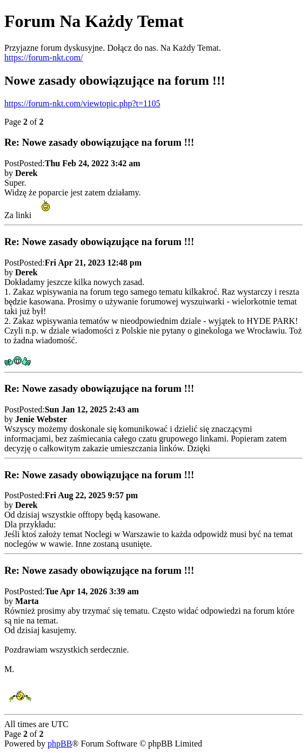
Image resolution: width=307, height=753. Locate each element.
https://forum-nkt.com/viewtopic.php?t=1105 (82, 103)
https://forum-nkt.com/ (43, 57)
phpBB (60, 743)
